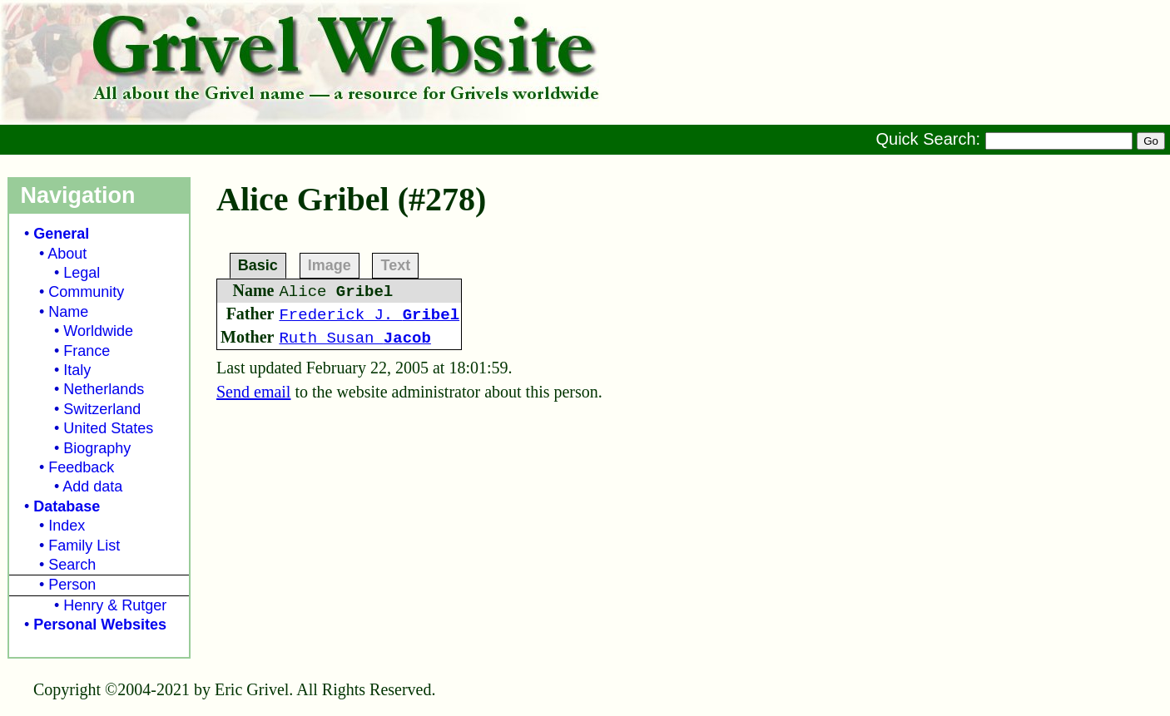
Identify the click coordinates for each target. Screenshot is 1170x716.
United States (108, 428)
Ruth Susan (354, 338)
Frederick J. (369, 315)
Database (66, 506)
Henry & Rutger (114, 605)
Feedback (81, 467)
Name (68, 312)
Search (72, 564)
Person (72, 584)
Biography (97, 448)
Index (66, 525)
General (61, 233)
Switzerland (102, 409)
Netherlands (103, 389)
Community (86, 292)
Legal (81, 272)
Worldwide (98, 331)
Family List (84, 545)
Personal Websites (99, 624)
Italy (77, 370)
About (67, 253)
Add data (92, 486)
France (86, 351)
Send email (253, 392)
